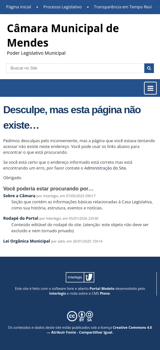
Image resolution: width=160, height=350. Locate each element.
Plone (105, 293)
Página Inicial (18, 7)
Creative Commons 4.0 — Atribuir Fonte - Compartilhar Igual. (99, 330)
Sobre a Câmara (19, 195)
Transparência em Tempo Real (123, 7)
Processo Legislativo (62, 7)
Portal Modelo (102, 288)
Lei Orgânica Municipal (26, 241)
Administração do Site (105, 168)
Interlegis (57, 293)
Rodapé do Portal (20, 218)
